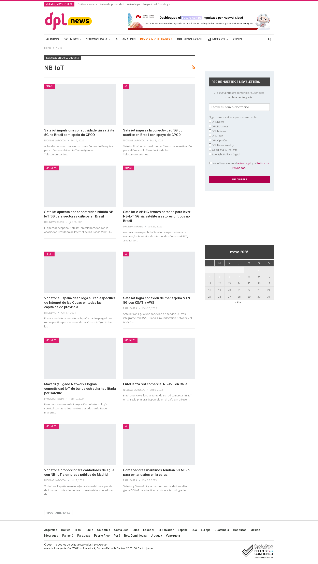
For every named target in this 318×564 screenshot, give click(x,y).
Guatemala (222, 530)
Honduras (239, 530)
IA (116, 39)
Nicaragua (51, 535)
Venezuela (173, 535)
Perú (117, 535)
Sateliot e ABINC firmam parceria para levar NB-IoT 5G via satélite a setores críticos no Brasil (156, 216)
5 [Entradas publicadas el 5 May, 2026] (219, 276)
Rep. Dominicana (135, 535)
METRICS (216, 39)
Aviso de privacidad (112, 4)
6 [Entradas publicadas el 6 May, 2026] (229, 276)
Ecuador (149, 530)
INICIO (52, 39)
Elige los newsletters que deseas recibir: (233, 117)
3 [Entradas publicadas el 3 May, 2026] (269, 270)
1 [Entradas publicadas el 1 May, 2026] (249, 270)
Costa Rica (121, 530)
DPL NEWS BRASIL (190, 39)
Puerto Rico (102, 535)
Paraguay (83, 535)
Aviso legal (133, 4)
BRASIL (50, 86)
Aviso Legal (244, 163)
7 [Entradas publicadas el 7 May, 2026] (239, 276)
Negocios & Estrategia (156, 4)
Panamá (67, 535)
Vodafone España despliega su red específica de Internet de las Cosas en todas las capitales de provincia (80, 302)
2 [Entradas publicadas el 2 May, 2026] (259, 270)
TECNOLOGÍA (96, 39)
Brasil (78, 530)
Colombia (103, 530)
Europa (206, 530)
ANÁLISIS (128, 39)
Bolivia (65, 530)
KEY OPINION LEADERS (156, 39)
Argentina (50, 530)
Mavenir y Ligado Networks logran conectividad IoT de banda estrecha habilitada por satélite (80, 388)
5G (126, 86)
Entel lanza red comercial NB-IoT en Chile (155, 384)
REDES (237, 39)
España (183, 530)
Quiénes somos (87, 4)
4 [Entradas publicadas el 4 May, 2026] (209, 276)
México (255, 530)
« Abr (238, 302)
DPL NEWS (71, 39)
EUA (194, 530)
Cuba (135, 530)
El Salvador (166, 530)
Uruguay (156, 535)
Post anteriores (58, 512)
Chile (89, 530)
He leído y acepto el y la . (239, 165)
